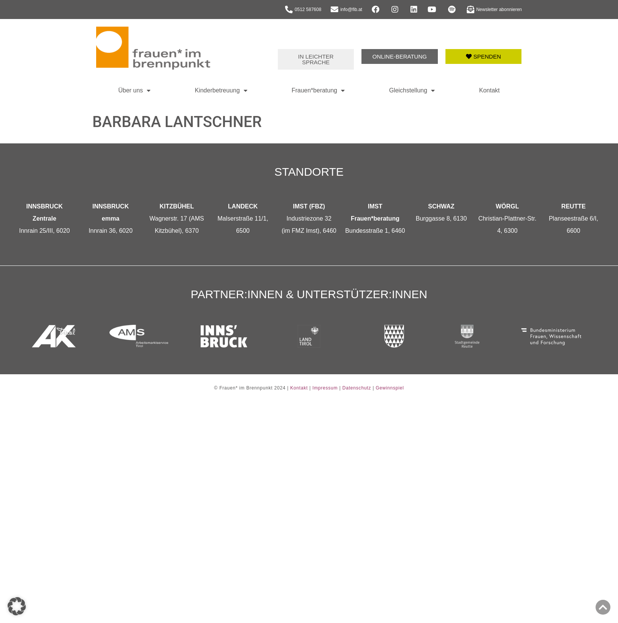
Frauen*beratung (318, 90)
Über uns (134, 90)
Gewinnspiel (390, 388)
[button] (16, 606)
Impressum (325, 388)
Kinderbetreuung (221, 90)
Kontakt (489, 90)
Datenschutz (356, 388)
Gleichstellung (412, 90)
